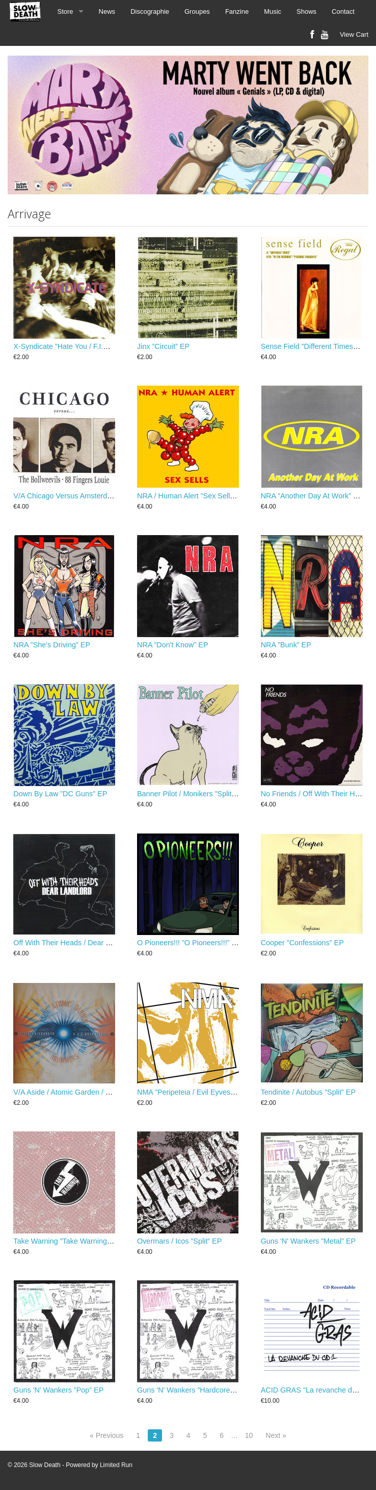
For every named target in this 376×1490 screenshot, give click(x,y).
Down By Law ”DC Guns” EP (60, 794)
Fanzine (237, 11)
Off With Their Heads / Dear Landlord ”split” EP (89, 943)
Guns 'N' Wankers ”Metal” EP (308, 1241)
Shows (306, 11)
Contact (343, 11)
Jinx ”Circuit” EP (163, 346)
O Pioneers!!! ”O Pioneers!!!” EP (189, 943)
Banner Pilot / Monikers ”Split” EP (191, 794)
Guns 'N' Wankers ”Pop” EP (58, 1390)
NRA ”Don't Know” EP (172, 645)
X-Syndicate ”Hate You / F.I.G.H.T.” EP (75, 346)
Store (65, 11)
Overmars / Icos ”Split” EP (179, 1241)
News (107, 11)
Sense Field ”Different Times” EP (314, 346)
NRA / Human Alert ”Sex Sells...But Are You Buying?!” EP (230, 496)
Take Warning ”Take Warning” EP (67, 1241)
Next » (275, 1435)
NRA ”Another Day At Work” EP (312, 496)
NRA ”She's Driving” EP (51, 645)
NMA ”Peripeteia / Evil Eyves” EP (191, 1092)
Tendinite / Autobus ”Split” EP (308, 1092)
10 (249, 1435)
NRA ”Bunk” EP (286, 645)
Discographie (149, 11)
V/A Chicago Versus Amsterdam (65, 496)
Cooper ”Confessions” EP (302, 943)
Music (272, 11)
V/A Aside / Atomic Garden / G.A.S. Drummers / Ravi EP (104, 1092)
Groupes (197, 11)
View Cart (354, 34)
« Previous (106, 1435)
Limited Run (116, 1465)
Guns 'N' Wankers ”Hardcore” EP (190, 1390)
